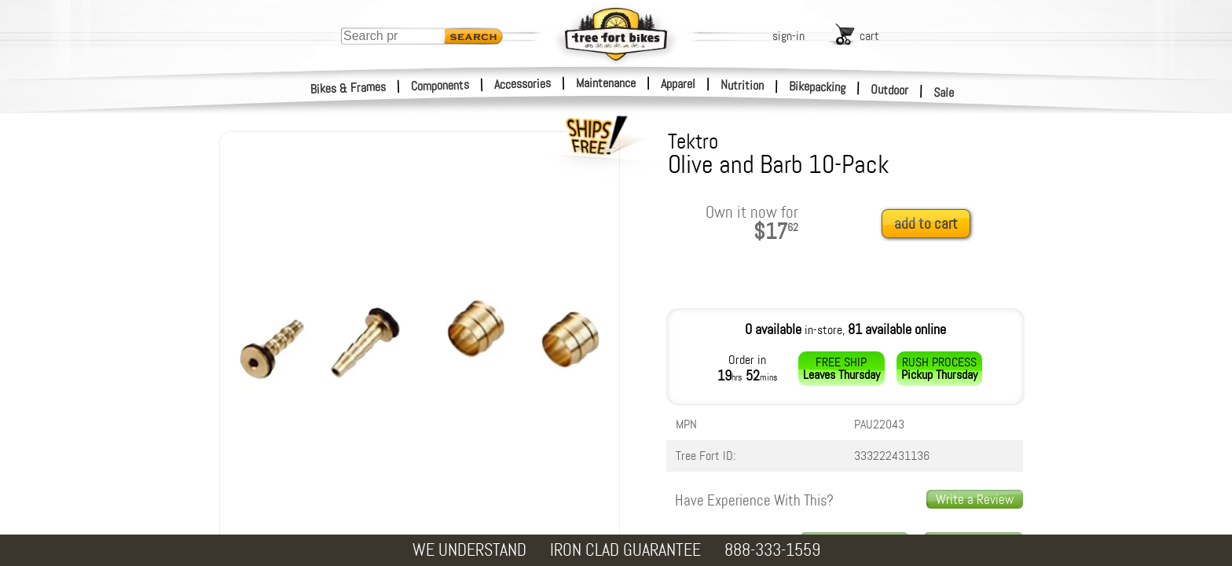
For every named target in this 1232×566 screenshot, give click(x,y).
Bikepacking (817, 87)
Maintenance (606, 83)
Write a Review (975, 499)
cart (869, 36)
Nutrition (742, 85)
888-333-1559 (772, 549)
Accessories (522, 84)
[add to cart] (930, 224)
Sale (944, 92)
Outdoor (890, 89)
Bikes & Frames (348, 88)
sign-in (788, 36)
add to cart (926, 223)
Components (440, 85)
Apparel (678, 83)
